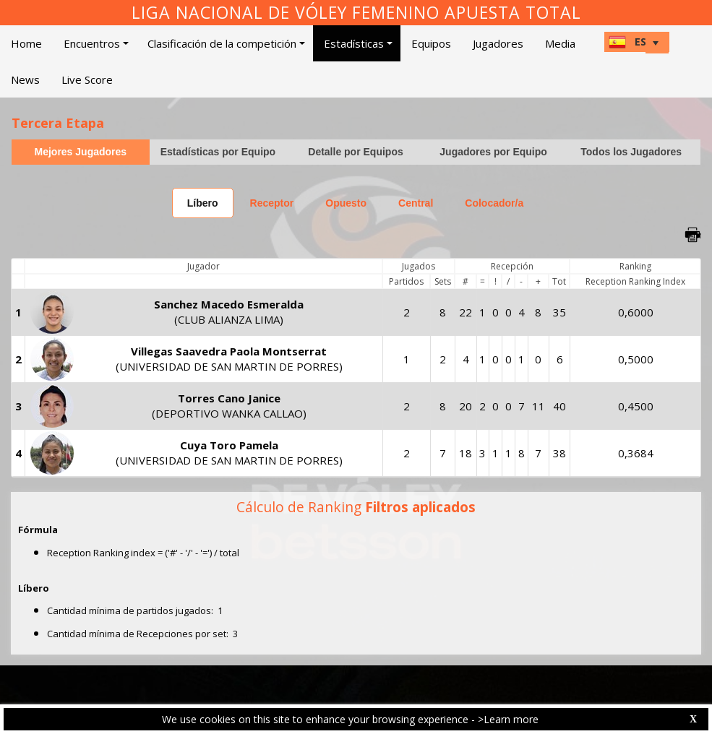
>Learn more (508, 719)
